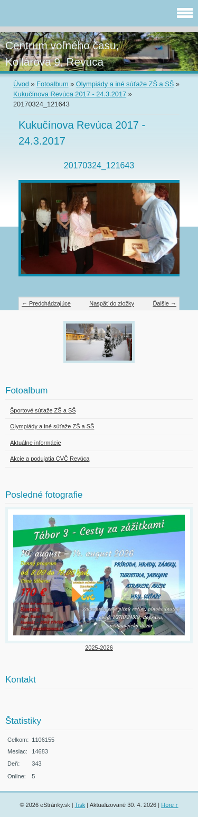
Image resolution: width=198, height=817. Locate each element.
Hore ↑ (169, 805)
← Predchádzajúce (46, 303)
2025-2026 (99, 647)
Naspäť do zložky (111, 303)
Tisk (80, 805)
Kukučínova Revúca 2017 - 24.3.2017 (69, 94)
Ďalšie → (164, 303)
